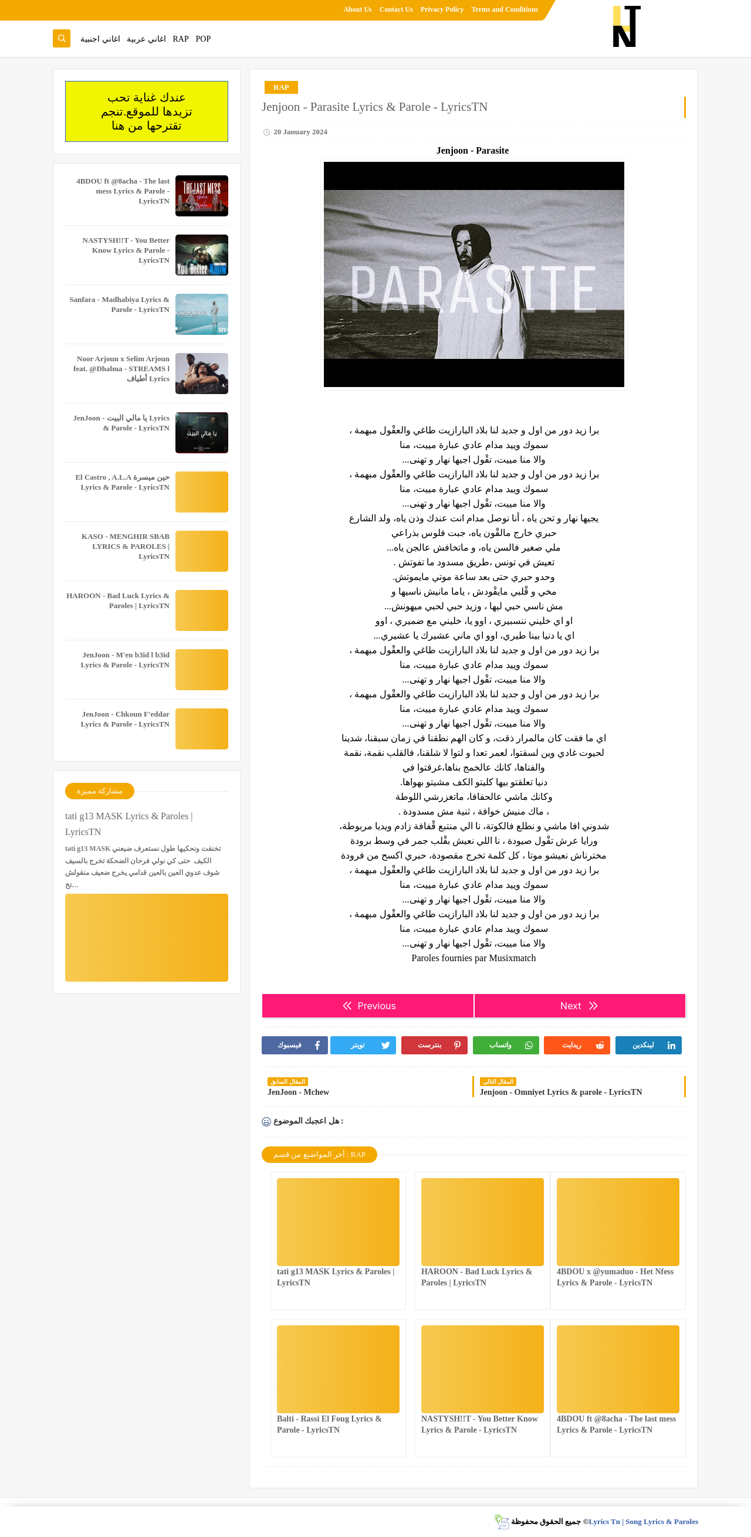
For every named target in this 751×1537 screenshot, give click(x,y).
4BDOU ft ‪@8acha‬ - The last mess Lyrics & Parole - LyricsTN (123, 191)
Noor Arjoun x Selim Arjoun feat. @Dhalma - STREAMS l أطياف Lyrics (121, 368)
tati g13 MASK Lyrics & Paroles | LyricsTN (128, 824)
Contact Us (396, 9)
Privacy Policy (442, 9)
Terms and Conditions (504, 9)
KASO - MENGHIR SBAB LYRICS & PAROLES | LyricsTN (126, 546)
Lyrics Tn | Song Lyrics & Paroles (643, 1521)
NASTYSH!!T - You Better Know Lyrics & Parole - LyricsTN (126, 250)
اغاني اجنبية (100, 39)
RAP (181, 39)
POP (203, 39)
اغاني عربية (146, 39)
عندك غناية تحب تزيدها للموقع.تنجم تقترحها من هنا (146, 111)
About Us (357, 9)
